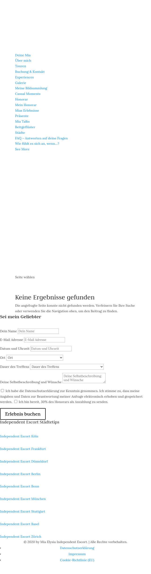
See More (22, 149)
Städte (20, 133)
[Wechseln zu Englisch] (75, 271)
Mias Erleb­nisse (27, 110)
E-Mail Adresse (11, 340)
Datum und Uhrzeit (15, 348)
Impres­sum (77, 554)
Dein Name (8, 331)
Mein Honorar (26, 105)
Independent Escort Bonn (19, 486)
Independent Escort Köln (19, 436)
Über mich (23, 60)
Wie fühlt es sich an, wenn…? (37, 143)
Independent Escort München (23, 499)
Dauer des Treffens (14, 367)
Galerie (20, 83)
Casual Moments (28, 94)
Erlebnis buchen (23, 414)
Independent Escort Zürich (20, 536)
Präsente (22, 116)
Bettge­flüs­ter (25, 127)
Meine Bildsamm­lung (31, 88)
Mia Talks (22, 121)
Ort (2, 358)
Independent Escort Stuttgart (22, 511)
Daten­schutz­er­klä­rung (77, 548)
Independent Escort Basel (19, 524)
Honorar (21, 99)
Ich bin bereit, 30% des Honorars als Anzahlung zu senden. (63, 402)
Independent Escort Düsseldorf (24, 461)
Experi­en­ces (24, 77)
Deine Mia (23, 55)
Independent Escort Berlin (20, 474)
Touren (20, 66)
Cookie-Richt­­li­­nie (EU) (77, 560)
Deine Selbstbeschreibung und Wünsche (31, 382)
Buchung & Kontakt (30, 72)
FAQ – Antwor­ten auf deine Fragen (41, 138)
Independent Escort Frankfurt (23, 449)
